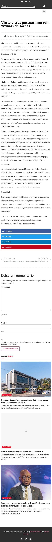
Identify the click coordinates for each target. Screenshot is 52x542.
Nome (4, 314)
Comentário (6, 287)
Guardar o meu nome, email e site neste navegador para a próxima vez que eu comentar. (25, 343)
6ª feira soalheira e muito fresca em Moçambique (22, 452)
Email (3, 323)
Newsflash (7, 395)
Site (2, 332)
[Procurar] (33, 5)
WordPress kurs (35, 532)
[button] (44, 11)
